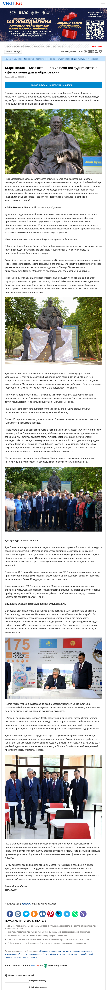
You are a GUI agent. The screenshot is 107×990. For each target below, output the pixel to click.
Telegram (101, 51)
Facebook (89, 51)
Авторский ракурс (22, 46)
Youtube (93, 51)
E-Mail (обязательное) (38, 987)
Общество (18, 59)
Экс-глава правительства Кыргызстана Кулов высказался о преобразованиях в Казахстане (49, 932)
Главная (8, 59)
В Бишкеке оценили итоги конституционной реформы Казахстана (37, 936)
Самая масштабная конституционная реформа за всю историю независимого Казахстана (48, 939)
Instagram (97, 51)
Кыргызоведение (48, 46)
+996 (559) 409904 (57, 965)
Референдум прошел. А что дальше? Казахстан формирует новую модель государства (47, 943)
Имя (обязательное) (37, 981)
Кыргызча (97, 46)
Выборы (9, 46)
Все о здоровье (65, 46)
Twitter (85, 51)
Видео (36, 46)
